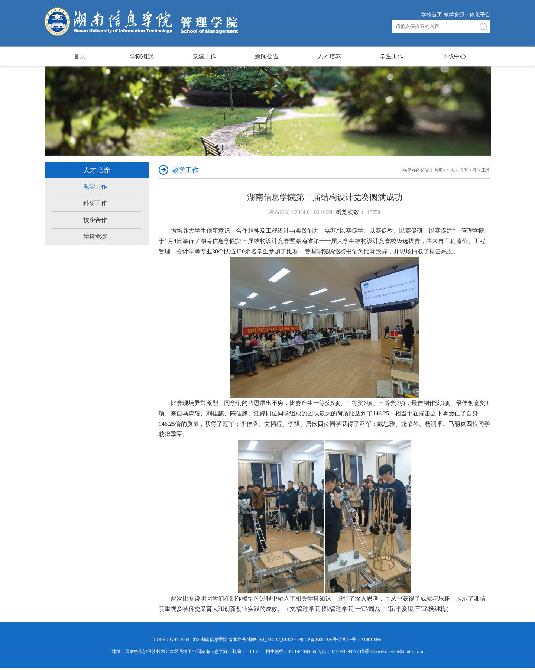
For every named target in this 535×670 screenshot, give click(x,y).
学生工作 (391, 56)
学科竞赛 (95, 236)
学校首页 (431, 14)
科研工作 (95, 203)
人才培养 (329, 56)
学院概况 (142, 56)
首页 (79, 56)
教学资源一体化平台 (467, 14)
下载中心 (454, 56)
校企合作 (95, 220)
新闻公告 (267, 56)
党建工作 (204, 56)
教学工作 (95, 186)
